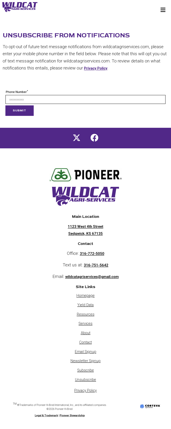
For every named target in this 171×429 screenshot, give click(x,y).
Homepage (85, 296)
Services (86, 324)
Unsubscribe (85, 380)
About (85, 333)
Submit (19, 110)
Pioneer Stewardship (72, 416)
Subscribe (85, 371)
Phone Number (17, 92)
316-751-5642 (96, 265)
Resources (85, 314)
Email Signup (85, 352)
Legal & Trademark (46, 416)
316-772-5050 (92, 254)
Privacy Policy (98, 68)
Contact (85, 342)
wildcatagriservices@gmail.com (92, 277)
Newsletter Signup (85, 361)
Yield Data (86, 305)
